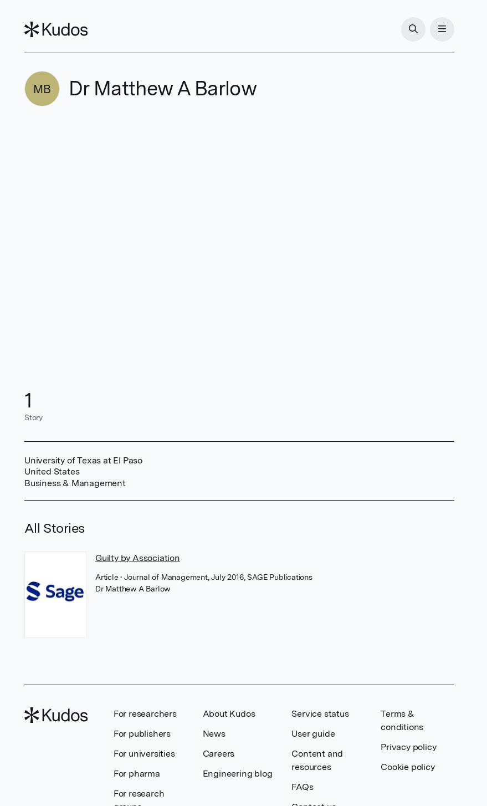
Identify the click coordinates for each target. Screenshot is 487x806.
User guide (313, 733)
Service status (319, 713)
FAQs (302, 787)
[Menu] (442, 29)
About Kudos (229, 713)
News (214, 733)
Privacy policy (408, 747)
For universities (144, 753)
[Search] (413, 29)
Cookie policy (407, 767)
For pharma (137, 773)
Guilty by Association (137, 558)
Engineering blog (238, 773)
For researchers (145, 713)
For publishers (142, 733)
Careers (219, 753)
